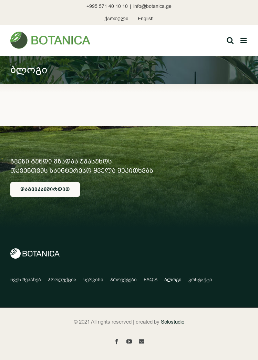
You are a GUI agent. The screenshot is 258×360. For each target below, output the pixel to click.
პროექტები (123, 280)
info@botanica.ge (152, 6)
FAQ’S (150, 280)
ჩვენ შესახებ (25, 280)
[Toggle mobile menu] (244, 40)
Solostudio (172, 321)
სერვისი (93, 280)
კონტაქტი (200, 280)
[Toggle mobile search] (230, 40)
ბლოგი (173, 280)
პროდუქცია (62, 280)
